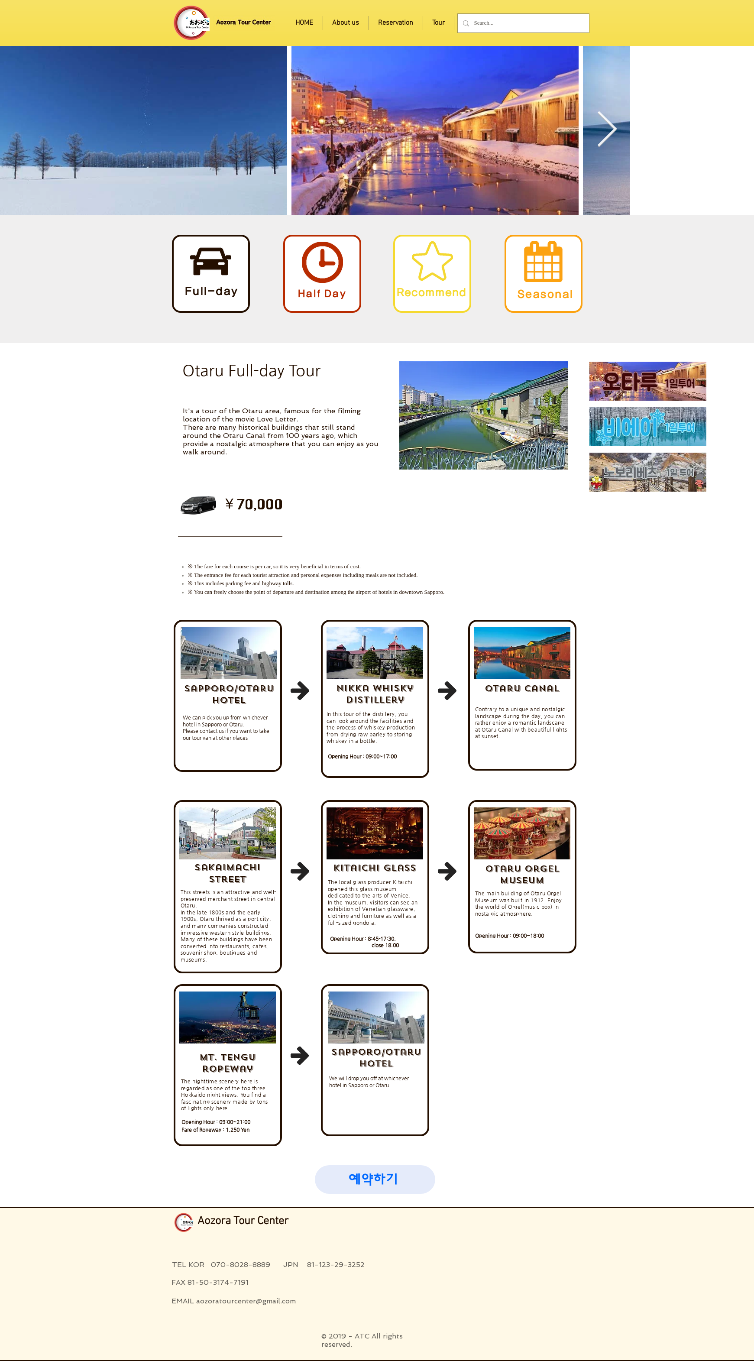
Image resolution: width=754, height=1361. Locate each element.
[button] (375, 1179)
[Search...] (522, 23)
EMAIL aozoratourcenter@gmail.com (234, 1301)
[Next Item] (606, 130)
